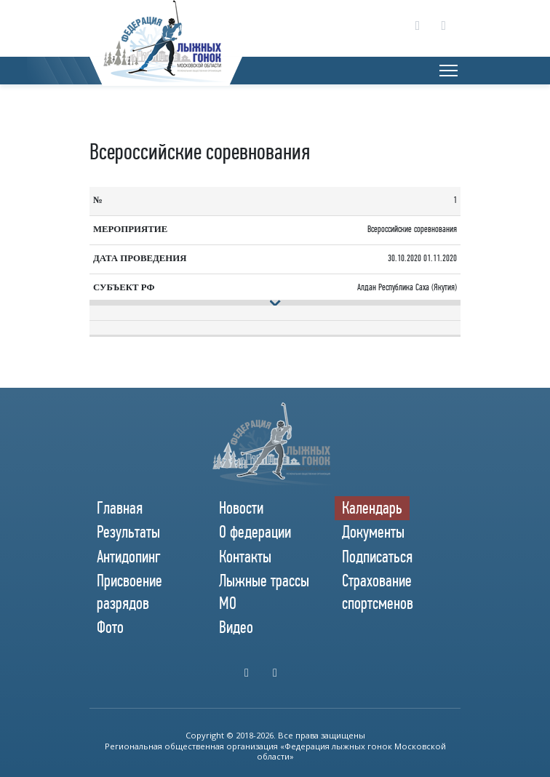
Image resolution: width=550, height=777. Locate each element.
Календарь (372, 508)
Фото (110, 627)
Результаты (128, 532)
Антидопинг (129, 556)
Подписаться (377, 556)
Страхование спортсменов (377, 591)
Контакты (245, 556)
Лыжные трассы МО (264, 591)
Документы (373, 532)
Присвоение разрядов (129, 591)
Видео (236, 627)
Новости (241, 508)
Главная (120, 508)
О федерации (255, 532)
